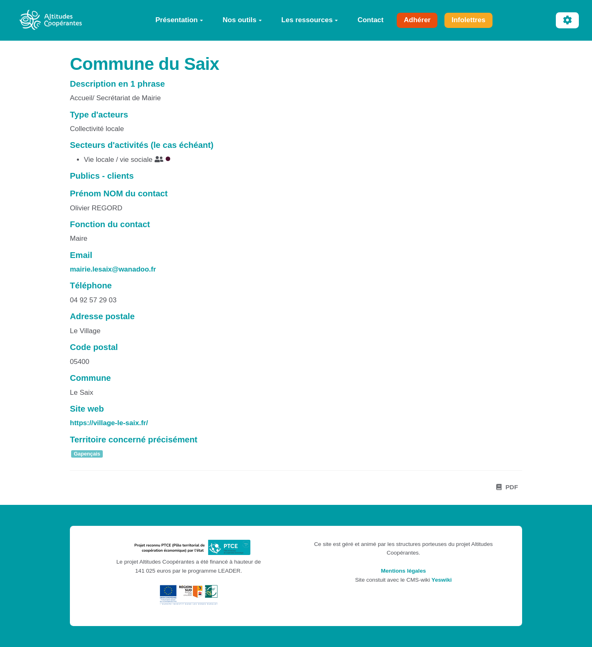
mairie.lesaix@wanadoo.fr (113, 269)
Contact (371, 20)
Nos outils (242, 20)
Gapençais (87, 454)
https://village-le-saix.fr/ (109, 423)
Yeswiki (442, 580)
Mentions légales (403, 571)
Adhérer (417, 20)
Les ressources (309, 20)
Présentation (179, 20)
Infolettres (468, 20)
